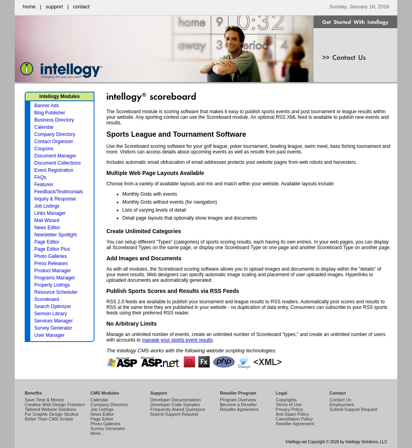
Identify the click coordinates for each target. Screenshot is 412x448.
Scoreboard (46, 299)
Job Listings (46, 206)
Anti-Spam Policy (292, 414)
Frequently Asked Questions (177, 409)
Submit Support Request (174, 414)
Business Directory (54, 120)
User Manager (49, 335)
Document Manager (55, 156)
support (54, 7)
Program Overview (238, 399)
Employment (342, 404)
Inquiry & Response (55, 199)
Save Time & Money (44, 399)
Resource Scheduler (56, 292)
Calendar (44, 127)
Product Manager (52, 270)
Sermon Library (50, 313)
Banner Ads (46, 105)
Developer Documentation (175, 399)
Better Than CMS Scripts (49, 419)
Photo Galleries (50, 256)
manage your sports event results (177, 340)
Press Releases (51, 263)
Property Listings (52, 285)
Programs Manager (54, 278)
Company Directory (54, 134)
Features (43, 184)
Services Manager (53, 321)
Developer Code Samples (175, 404)
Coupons (43, 148)
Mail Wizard (46, 220)
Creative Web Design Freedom (55, 404)
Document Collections (57, 163)
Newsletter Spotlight (55, 235)
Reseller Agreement (239, 409)
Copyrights (286, 399)
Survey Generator (53, 328)
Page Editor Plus (52, 249)
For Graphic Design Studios (51, 414)
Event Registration (53, 170)
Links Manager (50, 213)
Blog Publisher (49, 113)
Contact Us (340, 399)
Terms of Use (289, 404)
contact (81, 7)
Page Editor (46, 242)
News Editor (47, 227)
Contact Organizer (53, 141)
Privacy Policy (289, 409)
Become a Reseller (238, 404)
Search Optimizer (52, 306)
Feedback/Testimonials (58, 192)
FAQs (40, 177)
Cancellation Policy (294, 419)
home (29, 7)
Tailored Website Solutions (50, 409)
